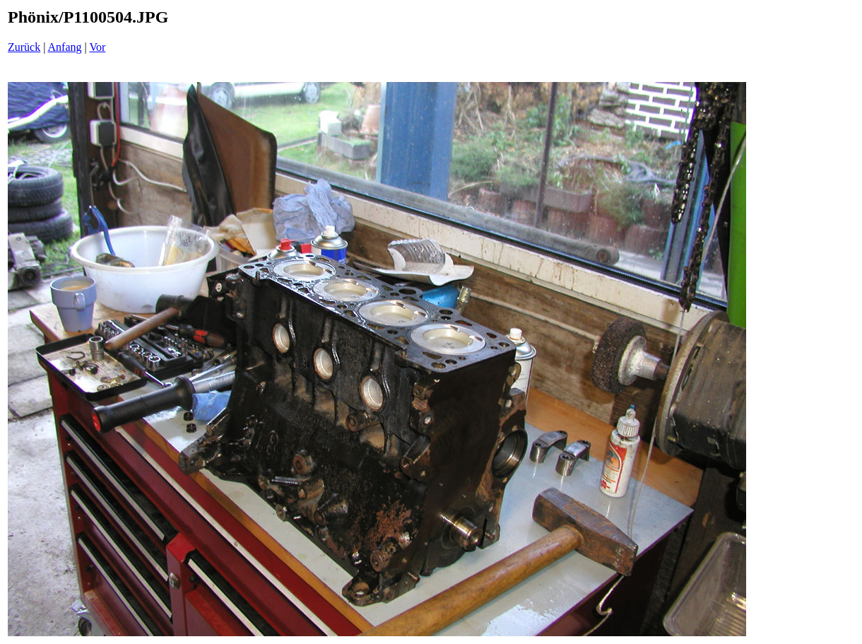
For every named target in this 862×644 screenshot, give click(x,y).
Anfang (65, 47)
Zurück (24, 47)
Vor (97, 47)
